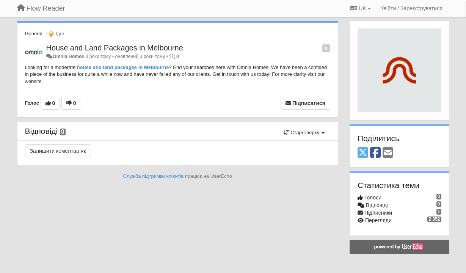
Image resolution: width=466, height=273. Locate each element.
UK (360, 8)
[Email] (388, 153)
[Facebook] (375, 153)
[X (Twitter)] (363, 153)
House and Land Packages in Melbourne (114, 48)
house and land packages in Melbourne (122, 67)
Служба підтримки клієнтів (153, 176)
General (33, 33)
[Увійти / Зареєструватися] (412, 8)
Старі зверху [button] (304, 132)
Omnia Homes (68, 56)
